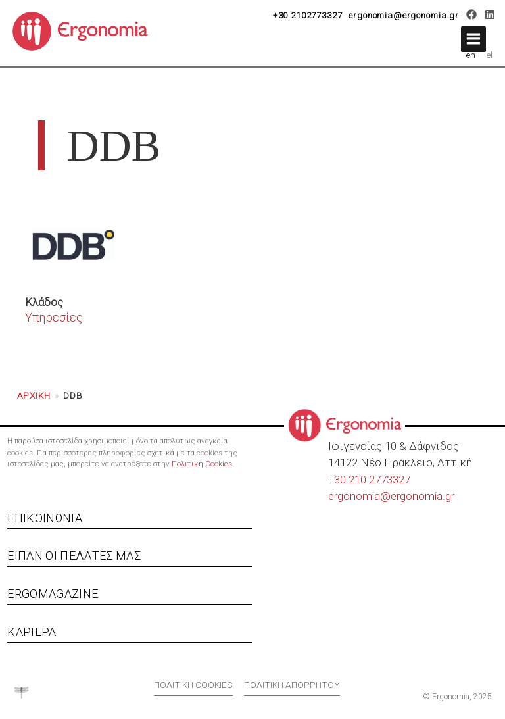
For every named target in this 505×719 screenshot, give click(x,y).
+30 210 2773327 (369, 479)
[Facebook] (471, 16)
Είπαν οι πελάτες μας (74, 555)
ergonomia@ (359, 496)
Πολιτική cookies (193, 685)
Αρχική (34, 395)
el (490, 54)
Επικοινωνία (44, 518)
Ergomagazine (52, 594)
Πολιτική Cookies (202, 463)
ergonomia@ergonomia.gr (404, 15)
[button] (473, 39)
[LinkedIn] (489, 16)
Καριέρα (31, 632)
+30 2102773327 (308, 15)
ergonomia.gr (422, 496)
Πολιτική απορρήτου (292, 685)
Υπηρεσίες (54, 317)
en (470, 54)
